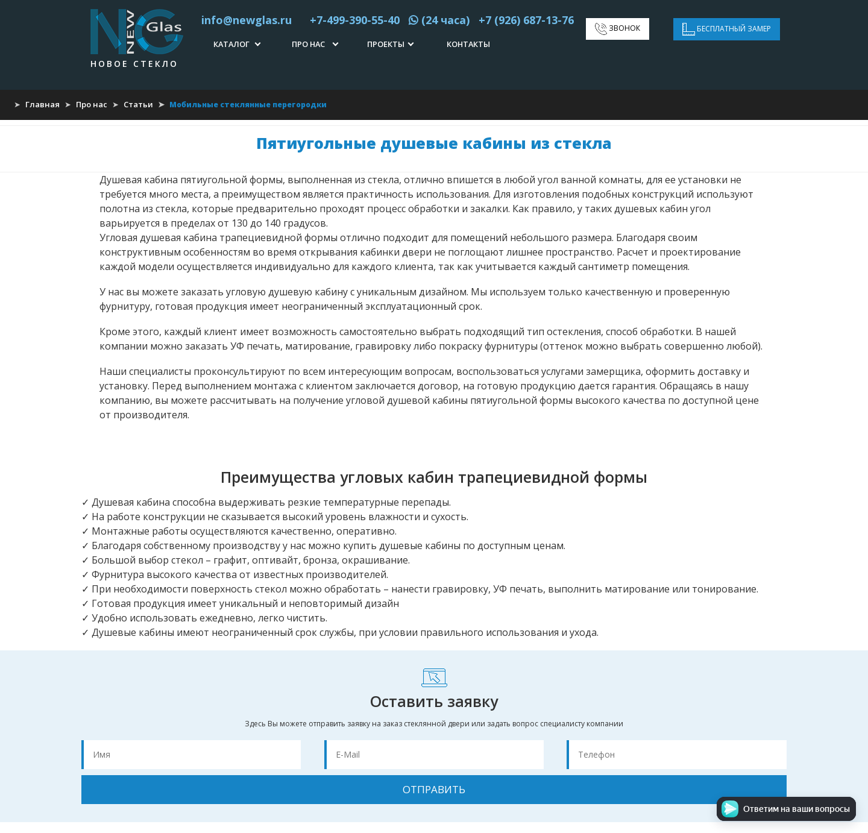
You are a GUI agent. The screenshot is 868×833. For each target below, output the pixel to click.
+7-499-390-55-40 (350, 20)
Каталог (231, 44)
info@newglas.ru (246, 20)
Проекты (385, 44)
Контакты (468, 44)
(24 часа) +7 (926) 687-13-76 (491, 20)
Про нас (308, 44)
